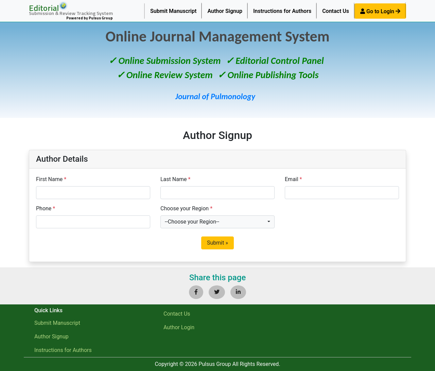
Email (293, 179)
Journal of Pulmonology (215, 96)
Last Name (175, 179)
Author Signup (224, 11)
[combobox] (217, 221)
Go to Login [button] (380, 11)
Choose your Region (186, 208)
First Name (51, 179)
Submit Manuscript (173, 11)
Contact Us (335, 11)
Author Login (178, 327)
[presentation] (336, 218)
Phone (45, 208)
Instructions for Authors (282, 11)
